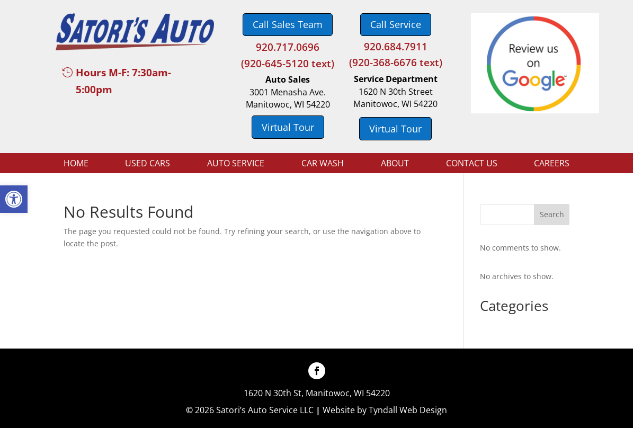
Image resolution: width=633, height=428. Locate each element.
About (395, 164)
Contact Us (471, 164)
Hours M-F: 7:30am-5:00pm (123, 81)
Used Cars (147, 164)
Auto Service (235, 164)
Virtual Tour (288, 127)
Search (552, 214)
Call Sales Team (288, 24)
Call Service (395, 24)
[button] (14, 199)
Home (76, 164)
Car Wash (322, 164)
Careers (551, 164)
